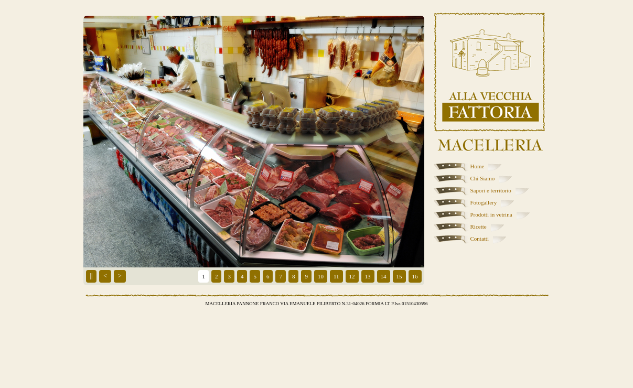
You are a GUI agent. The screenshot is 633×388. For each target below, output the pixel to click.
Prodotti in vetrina (491, 214)
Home (477, 166)
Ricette (478, 226)
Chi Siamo (482, 178)
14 (384, 276)
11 (336, 276)
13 (368, 276)
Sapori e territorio (490, 190)
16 (415, 276)
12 (352, 276)
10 (321, 276)
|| (91, 275)
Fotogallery (483, 202)
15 (399, 276)
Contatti (479, 238)
